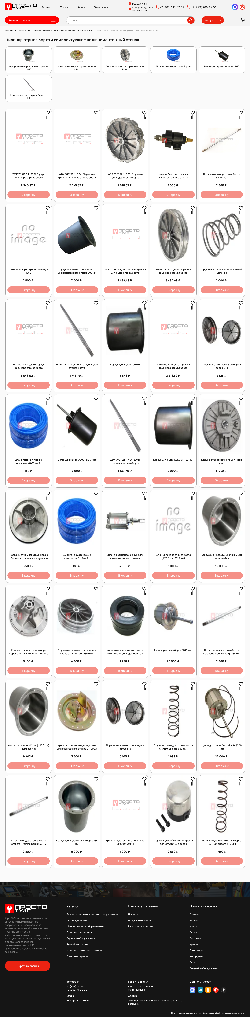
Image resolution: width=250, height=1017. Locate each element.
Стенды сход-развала (79, 932)
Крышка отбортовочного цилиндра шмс (221, 461)
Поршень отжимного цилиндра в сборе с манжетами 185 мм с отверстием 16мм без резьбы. (77, 653)
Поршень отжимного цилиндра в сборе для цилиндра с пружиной (29, 556)
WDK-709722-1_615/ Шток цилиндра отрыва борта (77, 366)
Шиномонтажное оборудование (85, 926)
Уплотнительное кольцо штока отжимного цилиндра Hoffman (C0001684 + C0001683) (125, 653)
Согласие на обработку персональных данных (224, 1013)
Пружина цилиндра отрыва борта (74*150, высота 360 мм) (173, 747)
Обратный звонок (28, 966)
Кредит (194, 944)
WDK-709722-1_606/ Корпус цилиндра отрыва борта (28, 175)
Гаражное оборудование (81, 938)
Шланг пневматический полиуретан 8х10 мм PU (29, 461)
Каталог (46, 7)
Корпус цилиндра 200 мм (125, 364)
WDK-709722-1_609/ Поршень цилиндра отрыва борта (173, 271)
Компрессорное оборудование (84, 950)
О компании (101, 7)
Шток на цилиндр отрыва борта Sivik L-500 (221, 175)
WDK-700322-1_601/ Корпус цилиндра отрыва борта (29, 366)
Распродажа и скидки (140, 926)
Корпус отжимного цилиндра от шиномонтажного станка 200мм (77, 271)
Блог (192, 962)
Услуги (64, 7)
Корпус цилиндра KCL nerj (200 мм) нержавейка (28, 747)
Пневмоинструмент (78, 956)
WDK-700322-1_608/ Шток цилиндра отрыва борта (125, 461)
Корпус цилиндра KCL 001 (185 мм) (173, 459)
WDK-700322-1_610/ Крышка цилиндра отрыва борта (173, 366)
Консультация (212, 20)
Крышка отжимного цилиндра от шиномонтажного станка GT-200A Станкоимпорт (77, 749)
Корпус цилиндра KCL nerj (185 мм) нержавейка (221, 556)
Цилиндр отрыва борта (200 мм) (173, 650)
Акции (81, 7)
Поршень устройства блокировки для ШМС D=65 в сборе (173, 842)
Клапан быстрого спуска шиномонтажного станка (173, 175)
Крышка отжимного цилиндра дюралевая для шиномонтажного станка (28, 653)
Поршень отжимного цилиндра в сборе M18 (222, 366)
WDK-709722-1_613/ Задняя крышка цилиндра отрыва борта (125, 271)
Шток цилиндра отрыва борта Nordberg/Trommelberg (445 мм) (29, 842)
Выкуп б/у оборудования (204, 968)
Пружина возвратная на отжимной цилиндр (222, 271)
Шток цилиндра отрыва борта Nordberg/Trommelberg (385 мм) (222, 651)
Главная (194, 914)
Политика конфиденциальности (186, 1013)
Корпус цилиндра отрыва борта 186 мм (77, 842)
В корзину (28, 195)
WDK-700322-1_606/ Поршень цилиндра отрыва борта (125, 175)
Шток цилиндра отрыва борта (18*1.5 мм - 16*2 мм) (173, 556)
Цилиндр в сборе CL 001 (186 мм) (77, 459)
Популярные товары (139, 920)
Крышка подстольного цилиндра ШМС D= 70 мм (125, 842)
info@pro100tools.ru (78, 1000)
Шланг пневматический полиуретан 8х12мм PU (77, 556)
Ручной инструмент (78, 944)
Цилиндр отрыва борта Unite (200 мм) (222, 747)
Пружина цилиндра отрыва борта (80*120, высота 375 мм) (221, 842)
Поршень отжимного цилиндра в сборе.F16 (125, 747)
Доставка (195, 938)
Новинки (133, 914)
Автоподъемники (77, 920)
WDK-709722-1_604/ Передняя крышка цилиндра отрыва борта (77, 175)
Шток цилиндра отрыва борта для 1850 (28, 271)
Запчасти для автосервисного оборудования (92, 914)
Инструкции (197, 956)
